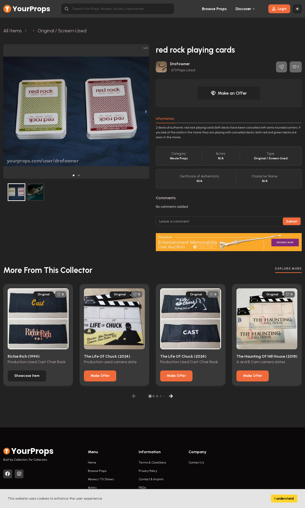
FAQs (142, 488)
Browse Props (214, 8)
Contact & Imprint (151, 479)
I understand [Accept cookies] (284, 499)
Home (92, 462)
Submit (291, 221)
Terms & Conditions (152, 462)
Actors (92, 488)
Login (279, 9)
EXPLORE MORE (288, 269)
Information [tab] (165, 119)
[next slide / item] (146, 111)
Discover (243, 8)
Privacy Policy (148, 471)
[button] (73, 175)
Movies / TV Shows (101, 479)
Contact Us (196, 462)
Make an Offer (229, 93)
